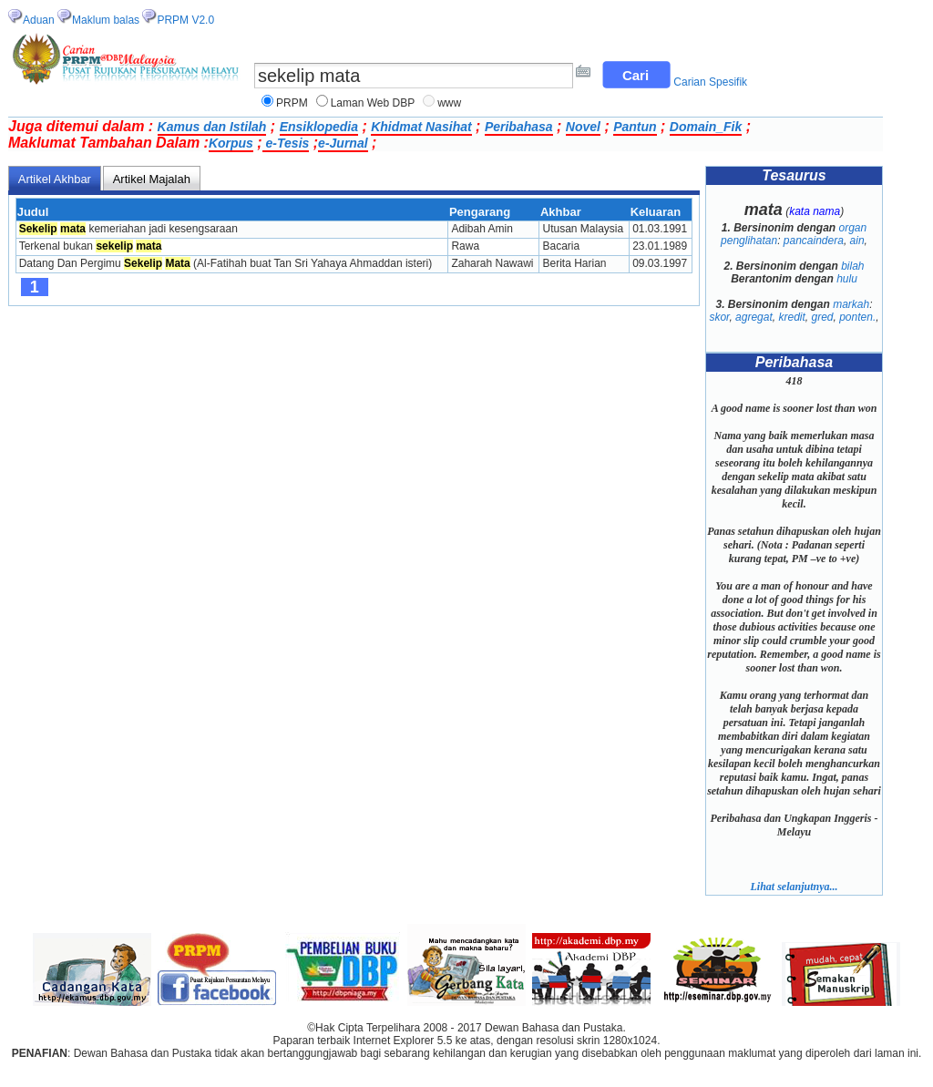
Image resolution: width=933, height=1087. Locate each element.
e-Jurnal (342, 143)
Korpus (231, 143)
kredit (791, 317)
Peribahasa (519, 126)
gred (822, 317)
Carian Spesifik (710, 82)
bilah (852, 266)
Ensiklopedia (319, 126)
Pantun (634, 126)
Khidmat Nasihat (421, 126)
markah (851, 304)
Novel (583, 126)
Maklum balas (105, 20)
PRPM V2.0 (185, 20)
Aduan (39, 20)
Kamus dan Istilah (212, 126)
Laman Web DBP (373, 103)
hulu (846, 278)
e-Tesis (286, 143)
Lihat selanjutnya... (793, 886)
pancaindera (814, 240)
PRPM (292, 103)
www (449, 103)
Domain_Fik (706, 126)
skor (719, 317)
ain (857, 240)
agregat (754, 317)
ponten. (857, 317)
